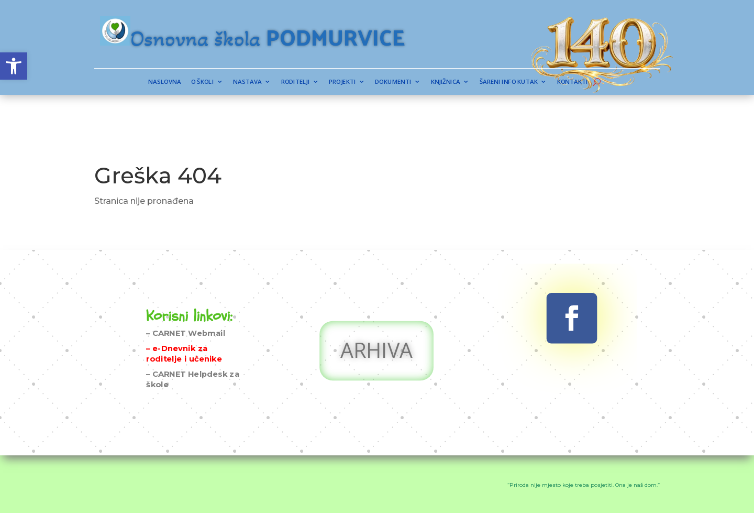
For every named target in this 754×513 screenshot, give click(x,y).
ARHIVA (376, 326)
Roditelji (323, 82)
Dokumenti (387, 82)
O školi (263, 82)
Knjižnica (421, 82)
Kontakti (504, 82)
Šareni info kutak (463, 82)
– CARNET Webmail (185, 306)
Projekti (354, 82)
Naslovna (238, 82)
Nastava (292, 82)
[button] (13, 66)
